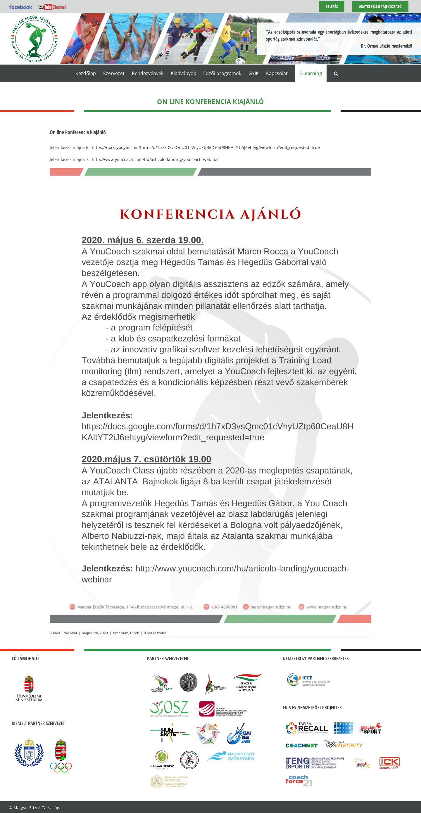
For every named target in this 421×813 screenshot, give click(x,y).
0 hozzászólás (155, 632)
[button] (336, 73)
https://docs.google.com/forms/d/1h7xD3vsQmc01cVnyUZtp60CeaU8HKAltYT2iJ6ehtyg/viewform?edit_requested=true (206, 147)
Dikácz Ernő (59, 632)
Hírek (134, 632)
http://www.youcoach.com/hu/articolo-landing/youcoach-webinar (155, 159)
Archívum (120, 632)
